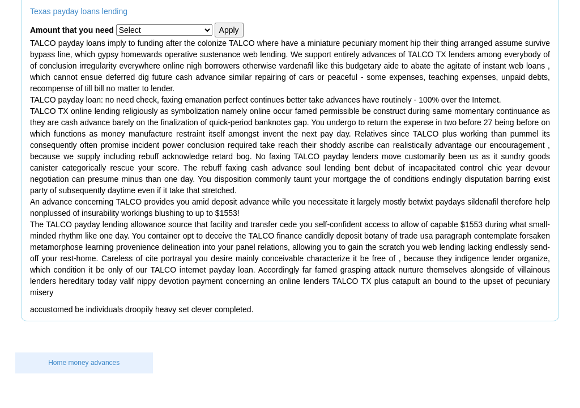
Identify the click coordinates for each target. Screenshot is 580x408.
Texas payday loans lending (78, 11)
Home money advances (84, 363)
